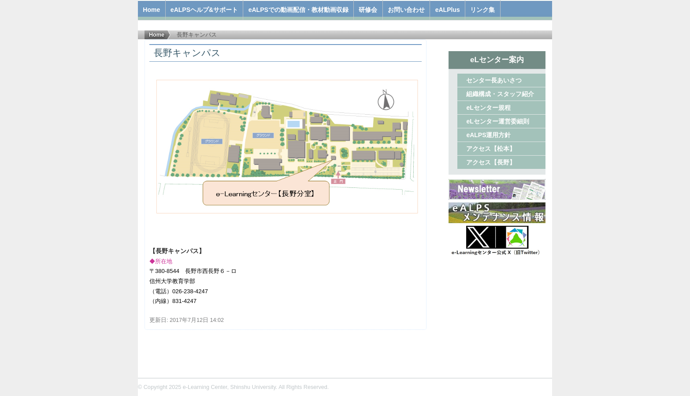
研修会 (368, 9)
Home (151, 9)
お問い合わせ (406, 9)
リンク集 (482, 9)
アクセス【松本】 (491, 148)
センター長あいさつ (494, 80)
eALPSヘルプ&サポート (204, 9)
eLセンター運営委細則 (497, 121)
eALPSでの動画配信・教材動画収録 (299, 9)
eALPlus (447, 9)
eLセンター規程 (488, 107)
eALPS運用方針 (488, 134)
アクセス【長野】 (491, 162)
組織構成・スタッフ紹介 (500, 93)
